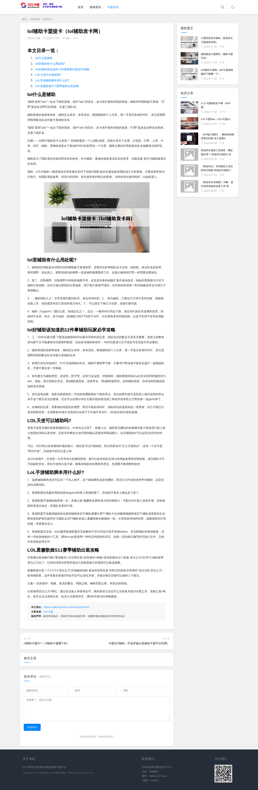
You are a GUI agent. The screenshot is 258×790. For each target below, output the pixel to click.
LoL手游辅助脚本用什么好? (52, 80)
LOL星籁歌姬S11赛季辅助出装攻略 (57, 86)
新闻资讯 (95, 7)
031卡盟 (48, 611)
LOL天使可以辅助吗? (48, 75)
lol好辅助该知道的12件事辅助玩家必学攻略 (62, 69)
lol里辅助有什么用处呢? (50, 64)
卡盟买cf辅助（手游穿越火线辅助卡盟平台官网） (139, 643)
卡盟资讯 (113, 7)
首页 (80, 7)
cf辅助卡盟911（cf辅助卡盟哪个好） (47, 643)
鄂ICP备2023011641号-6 (80, 772)
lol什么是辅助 (43, 58)
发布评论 (32, 727)
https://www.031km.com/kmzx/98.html (66, 607)
